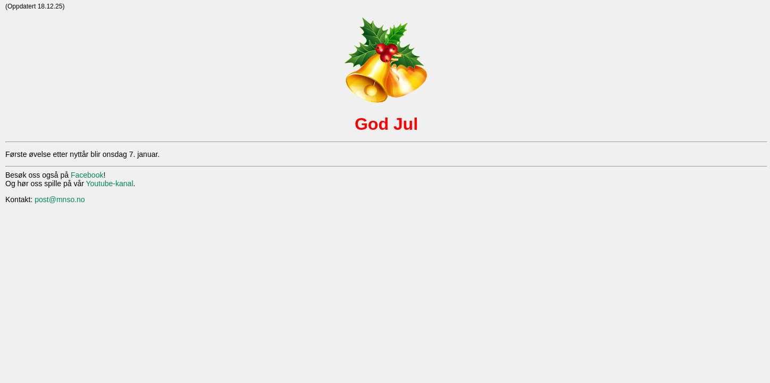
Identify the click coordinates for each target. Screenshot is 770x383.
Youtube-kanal (109, 183)
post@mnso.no (60, 199)
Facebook (87, 175)
